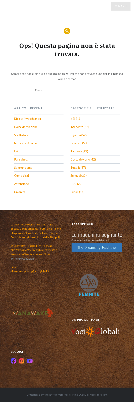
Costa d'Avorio (80, 159)
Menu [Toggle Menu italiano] (13, 11)
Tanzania (76, 151)
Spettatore (21, 135)
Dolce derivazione (26, 127)
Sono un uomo (23, 167)
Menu (122, 6)
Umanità (19, 192)
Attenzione (21, 184)
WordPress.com (98, 394)
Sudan (74, 192)
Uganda (75, 135)
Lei (16, 151)
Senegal (75, 175)
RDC (73, 184)
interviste (76, 127)
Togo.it (75, 167)
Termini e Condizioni (23, 258)
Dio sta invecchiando (27, 118)
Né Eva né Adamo (25, 143)
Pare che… (21, 159)
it (71, 118)
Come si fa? (21, 175)
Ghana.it (76, 143)
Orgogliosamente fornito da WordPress (48, 394)
